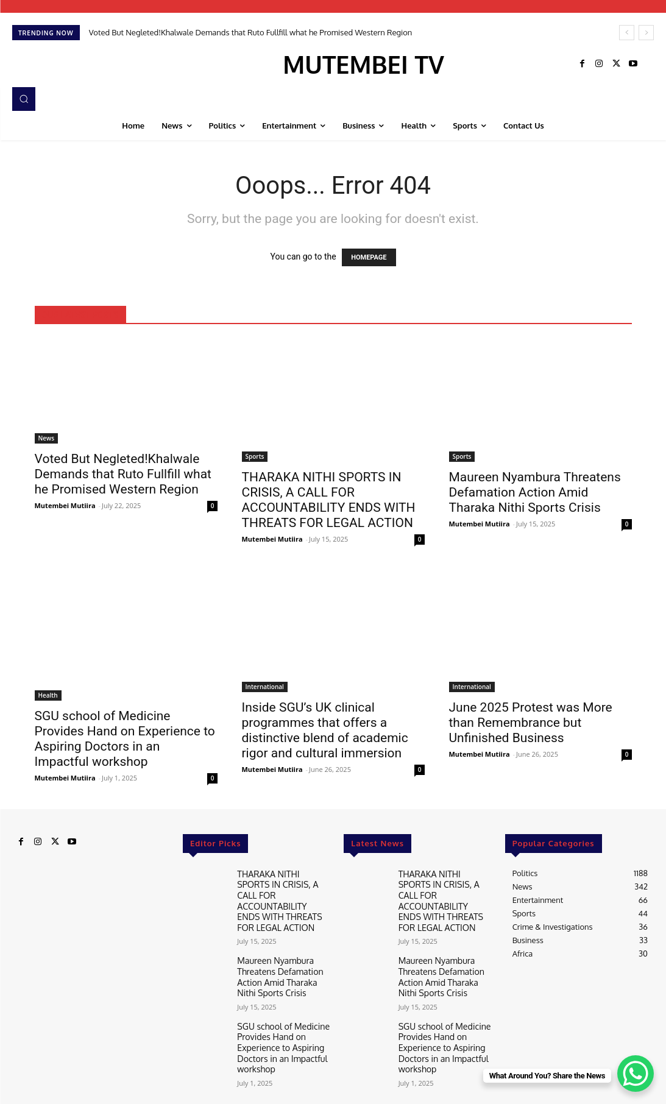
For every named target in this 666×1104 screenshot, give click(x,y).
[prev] (626, 32)
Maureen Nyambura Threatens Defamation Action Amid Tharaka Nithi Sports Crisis (535, 492)
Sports (255, 456)
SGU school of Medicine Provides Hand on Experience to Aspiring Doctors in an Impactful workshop (125, 739)
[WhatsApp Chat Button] (635, 1073)
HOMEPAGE (368, 257)
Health (48, 695)
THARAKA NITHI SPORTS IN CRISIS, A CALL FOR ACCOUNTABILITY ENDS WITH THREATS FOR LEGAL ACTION (329, 500)
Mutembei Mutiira (65, 505)
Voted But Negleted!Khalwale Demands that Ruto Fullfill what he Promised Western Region (251, 32)
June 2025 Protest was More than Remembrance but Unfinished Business (530, 722)
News (46, 438)
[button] (23, 98)
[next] (646, 32)
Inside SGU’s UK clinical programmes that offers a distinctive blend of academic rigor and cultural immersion (325, 730)
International (265, 686)
